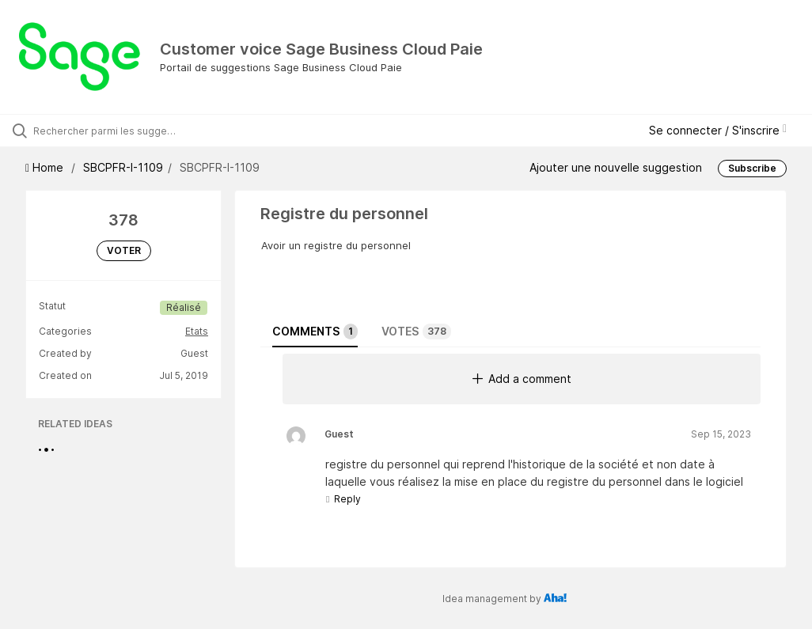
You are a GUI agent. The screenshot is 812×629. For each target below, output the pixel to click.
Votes (416, 331)
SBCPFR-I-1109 (123, 167)
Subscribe (752, 168)
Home (45, 167)
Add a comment (521, 378)
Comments (315, 331)
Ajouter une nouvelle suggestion (615, 167)
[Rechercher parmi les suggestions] (107, 130)
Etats (196, 331)
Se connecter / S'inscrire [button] (718, 130)
